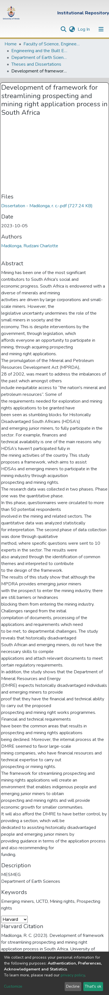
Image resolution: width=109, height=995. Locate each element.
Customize (13, 986)
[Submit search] (63, 29)
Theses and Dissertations (36, 64)
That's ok (93, 986)
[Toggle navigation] (101, 29)
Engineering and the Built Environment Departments (39, 51)
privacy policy (73, 975)
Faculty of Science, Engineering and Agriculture (51, 44)
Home (11, 44)
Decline (73, 986)
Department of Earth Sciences (39, 57)
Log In (84, 29)
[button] (72, 29)
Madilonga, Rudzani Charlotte (29, 246)
